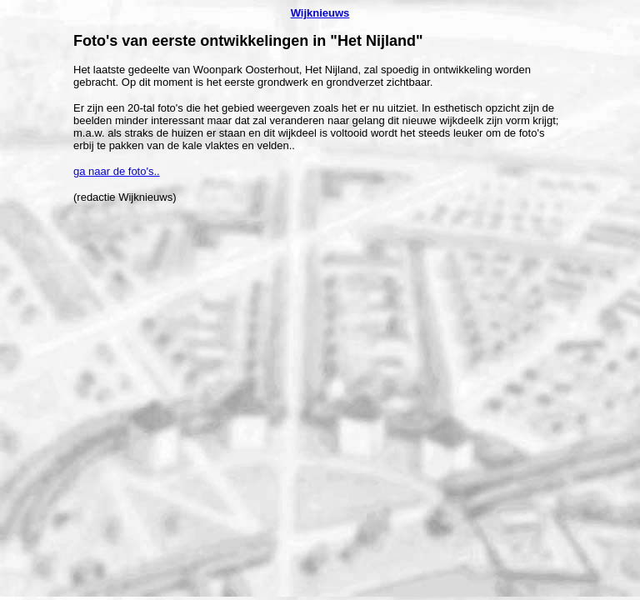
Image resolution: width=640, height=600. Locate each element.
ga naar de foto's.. (116, 171)
